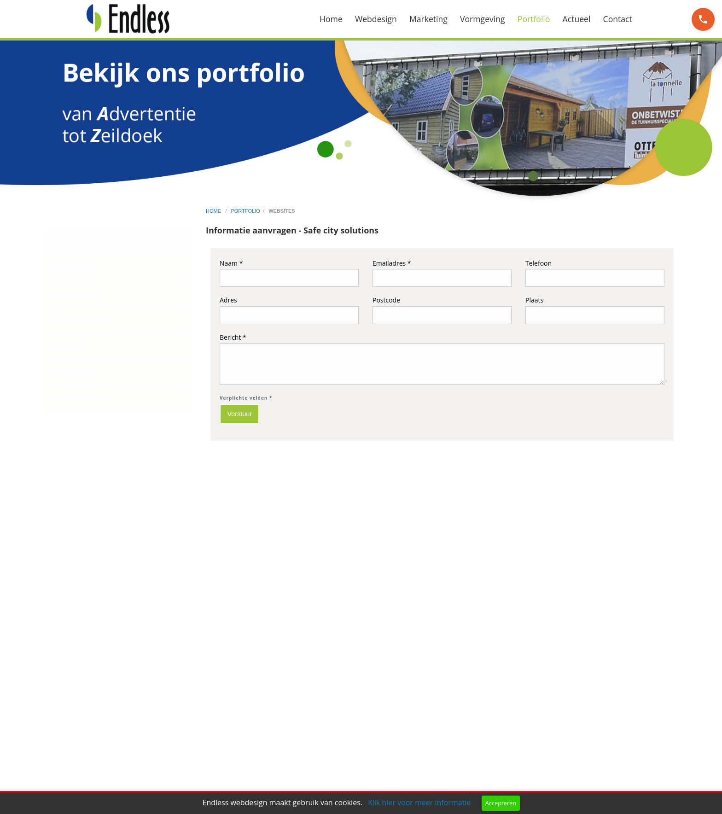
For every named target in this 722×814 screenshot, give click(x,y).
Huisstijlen (71, 345)
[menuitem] (337, 19)
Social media (74, 267)
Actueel (577, 18)
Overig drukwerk (81, 397)
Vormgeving (482, 18)
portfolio (245, 211)
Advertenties (74, 371)
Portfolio (534, 18)
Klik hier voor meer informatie (419, 802)
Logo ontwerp (76, 293)
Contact (617, 18)
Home (331, 18)
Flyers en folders (81, 319)
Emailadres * (442, 273)
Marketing (428, 18)
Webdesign (376, 18)
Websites (68, 241)
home (214, 211)
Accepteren (500, 803)
